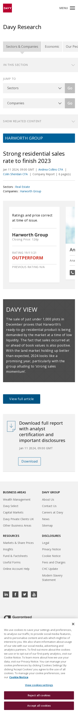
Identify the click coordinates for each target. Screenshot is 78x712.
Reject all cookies (39, 695)
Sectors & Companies (22, 46)
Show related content (22, 121)
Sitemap (47, 525)
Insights (8, 549)
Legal (45, 543)
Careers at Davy (52, 512)
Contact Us (49, 506)
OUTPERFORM (27, 257)
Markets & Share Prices (18, 543)
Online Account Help (16, 569)
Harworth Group (30, 191)
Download (29, 461)
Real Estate (22, 187)
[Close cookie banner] (73, 624)
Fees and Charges (53, 562)
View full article (21, 399)
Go (69, 88)
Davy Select (10, 506)
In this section (15, 65)
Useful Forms (12, 562)
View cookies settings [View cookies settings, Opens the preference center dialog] (39, 685)
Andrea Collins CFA (51, 169)
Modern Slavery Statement (52, 577)
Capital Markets (13, 512)
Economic (52, 46)
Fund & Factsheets (15, 556)
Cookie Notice (51, 556)
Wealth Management (17, 499)
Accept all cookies (39, 706)
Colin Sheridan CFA (15, 174)
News (46, 519)
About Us (48, 499)
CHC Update (50, 569)
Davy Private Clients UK (18, 519)
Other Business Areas (17, 525)
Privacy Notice (51, 549)
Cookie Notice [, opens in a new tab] (18, 677)
